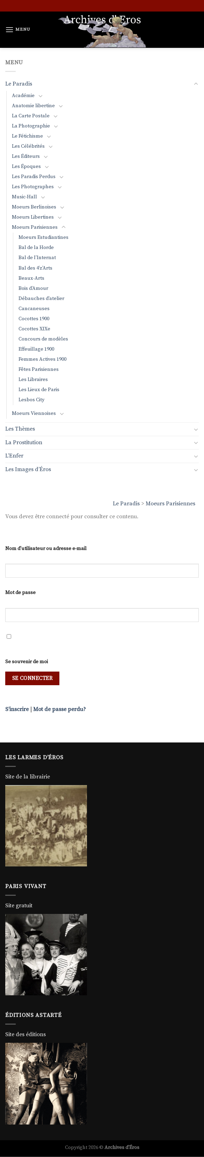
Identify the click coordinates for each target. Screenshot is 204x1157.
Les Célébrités (28, 146)
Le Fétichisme (27, 136)
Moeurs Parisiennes (170, 503)
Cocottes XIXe (34, 329)
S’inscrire (17, 709)
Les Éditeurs (26, 156)
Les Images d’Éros (28, 469)
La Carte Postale (31, 116)
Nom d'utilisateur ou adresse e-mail (46, 548)
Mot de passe (20, 593)
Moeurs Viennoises (34, 413)
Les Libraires (33, 379)
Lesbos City (31, 400)
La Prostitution (23, 442)
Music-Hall (24, 197)
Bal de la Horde (36, 247)
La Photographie (31, 126)
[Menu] (17, 29)
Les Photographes (33, 187)
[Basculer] (196, 84)
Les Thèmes (20, 428)
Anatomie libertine (33, 106)
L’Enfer (14, 455)
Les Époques (26, 166)
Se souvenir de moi (26, 662)
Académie (23, 96)
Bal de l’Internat (37, 258)
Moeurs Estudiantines (43, 237)
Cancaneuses (34, 309)
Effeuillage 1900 (36, 349)
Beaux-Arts (31, 278)
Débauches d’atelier (41, 298)
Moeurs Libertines (33, 217)
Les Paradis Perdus (34, 177)
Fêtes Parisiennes (39, 369)
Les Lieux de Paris (39, 390)
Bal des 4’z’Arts (35, 268)
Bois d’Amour (33, 288)
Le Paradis (126, 503)
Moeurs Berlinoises (34, 207)
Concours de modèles (43, 339)
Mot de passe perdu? (59, 709)
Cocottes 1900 (34, 319)
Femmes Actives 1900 (42, 359)
